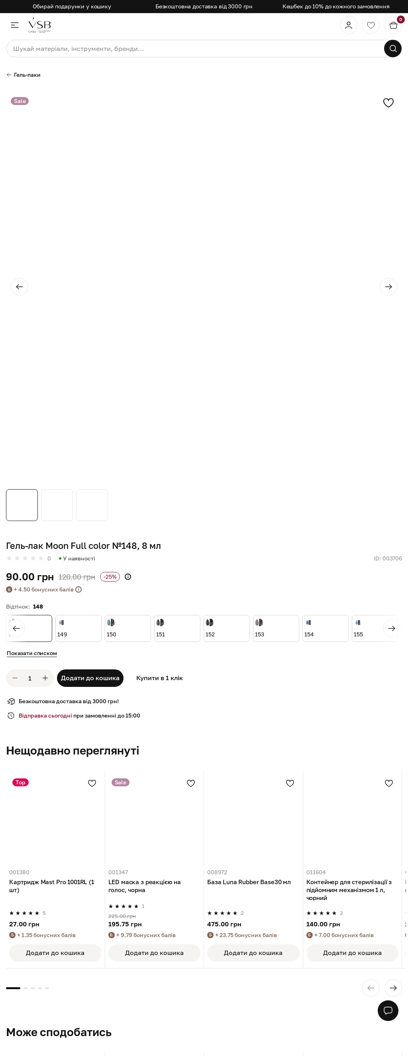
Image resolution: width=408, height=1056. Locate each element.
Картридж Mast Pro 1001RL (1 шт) (51, 885)
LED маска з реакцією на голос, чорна (144, 885)
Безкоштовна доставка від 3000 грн (204, 6)
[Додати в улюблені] (92, 783)
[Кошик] (393, 25)
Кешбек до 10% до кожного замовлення (336, 6)
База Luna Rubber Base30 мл (249, 881)
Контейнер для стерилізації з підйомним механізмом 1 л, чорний (349, 889)
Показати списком (32, 653)
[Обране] (371, 25)
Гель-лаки (23, 74)
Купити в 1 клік (159, 678)
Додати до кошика (90, 678)
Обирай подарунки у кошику (72, 6)
